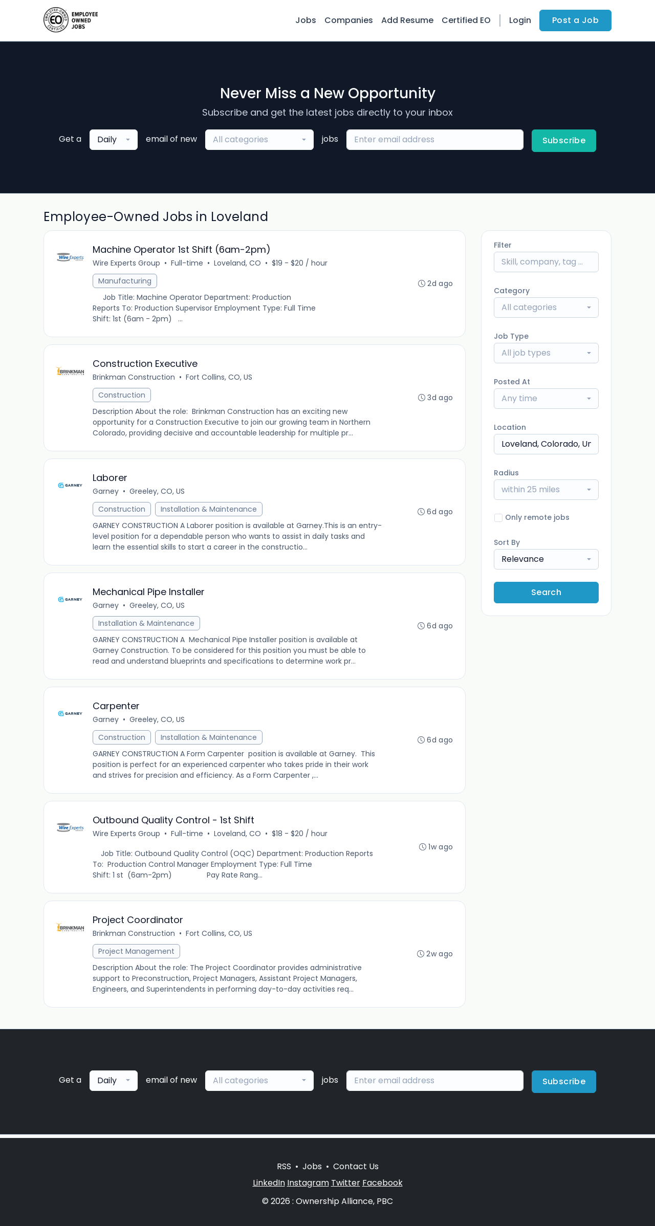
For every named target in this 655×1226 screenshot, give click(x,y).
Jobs (305, 20)
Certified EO (466, 20)
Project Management (137, 955)
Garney (106, 493)
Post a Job (575, 20)
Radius (506, 473)
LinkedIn (269, 1183)
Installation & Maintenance (209, 511)
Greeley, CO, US (157, 493)
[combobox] (114, 139)
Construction (122, 396)
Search (546, 592)
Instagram (308, 1183)
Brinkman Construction (134, 378)
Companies (348, 20)
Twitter (345, 1183)
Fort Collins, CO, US (219, 378)
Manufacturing (125, 281)
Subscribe (564, 140)
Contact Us (356, 1166)
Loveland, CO (237, 263)
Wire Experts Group (127, 263)
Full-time (187, 263)
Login (520, 20)
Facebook (382, 1183)
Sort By (507, 542)
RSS (284, 1166)
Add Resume (407, 20)
